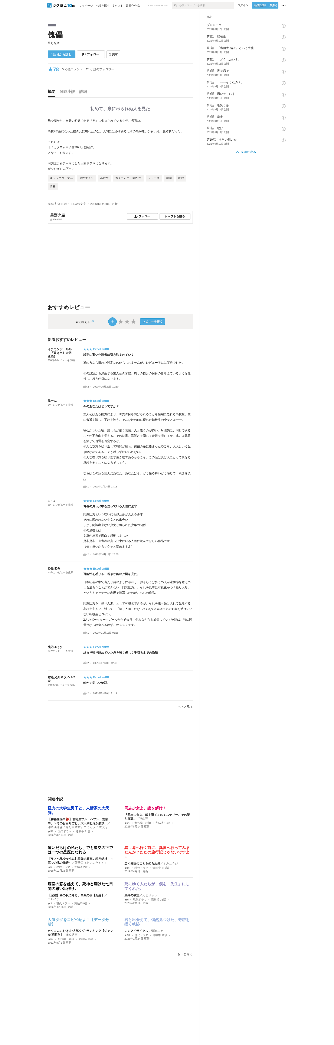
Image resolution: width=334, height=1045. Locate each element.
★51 (50, 831)
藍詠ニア (157, 931)
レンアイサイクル (136, 931)
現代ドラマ (65, 831)
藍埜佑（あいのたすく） (91, 862)
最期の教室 (131, 895)
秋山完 (143, 818)
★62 (50, 939)
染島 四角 (54, 568)
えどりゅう (149, 895)
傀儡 (55, 34)
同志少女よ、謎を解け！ (145, 808)
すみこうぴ (170, 863)
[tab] (53, 92)
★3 (50, 903)
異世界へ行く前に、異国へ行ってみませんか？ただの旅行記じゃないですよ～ (157, 852)
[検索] (175, 5)
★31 (127, 935)
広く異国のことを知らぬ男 (142, 863)
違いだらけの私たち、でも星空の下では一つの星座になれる (80, 850)
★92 (127, 867)
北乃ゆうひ (55, 647)
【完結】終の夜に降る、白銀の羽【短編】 (76, 895)
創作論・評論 (142, 823)
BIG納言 (71, 934)
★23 (127, 823)
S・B (53, 501)
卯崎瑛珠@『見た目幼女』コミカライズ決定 (77, 827)
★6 (50, 867)
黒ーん (52, 400)
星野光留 (54, 43)
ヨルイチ (54, 899)
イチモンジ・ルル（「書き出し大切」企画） (61, 352)
